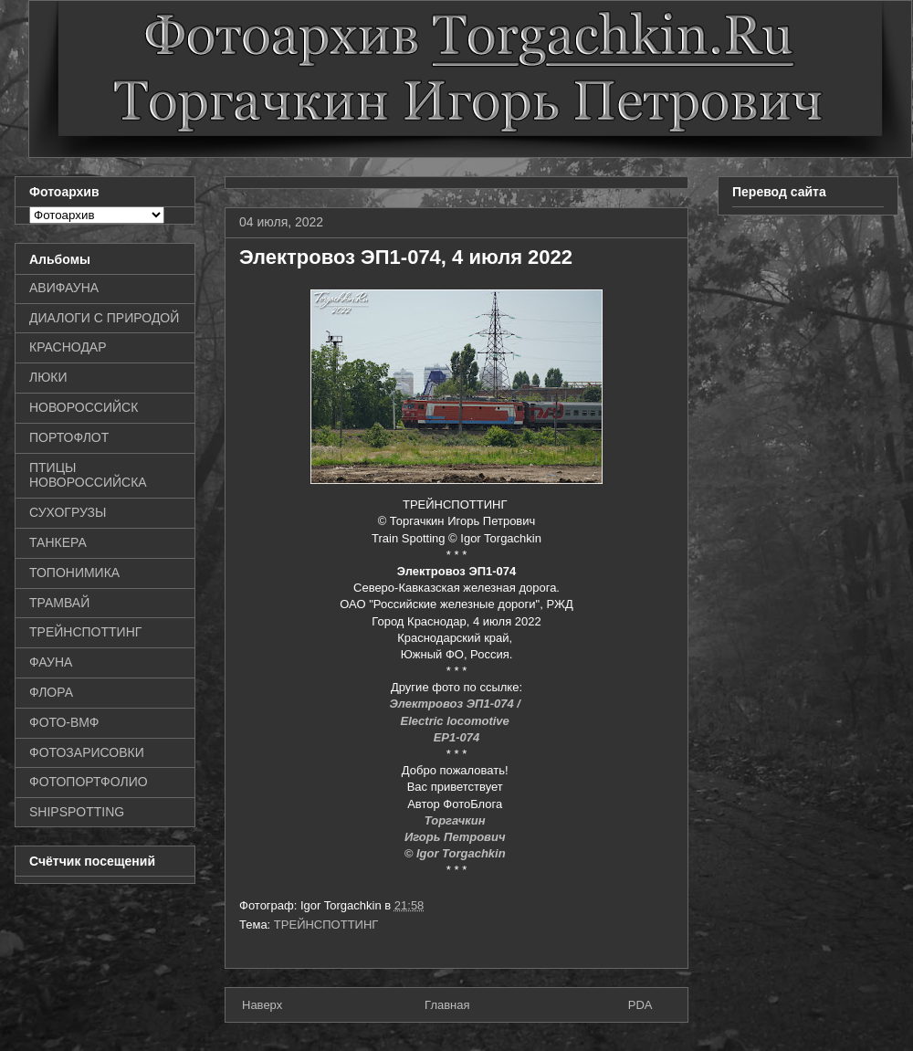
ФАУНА (50, 662)
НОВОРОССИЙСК (83, 407)
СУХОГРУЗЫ (67, 512)
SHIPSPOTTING (76, 811)
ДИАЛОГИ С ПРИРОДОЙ (104, 317)
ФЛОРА (51, 692)
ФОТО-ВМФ (64, 722)
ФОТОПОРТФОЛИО (88, 781)
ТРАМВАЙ (59, 602)
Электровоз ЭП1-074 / (456, 703)
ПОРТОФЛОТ (69, 437)
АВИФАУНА (64, 287)
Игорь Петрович (456, 837)
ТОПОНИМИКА (74, 572)
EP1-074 (457, 737)
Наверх (262, 1005)
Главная (447, 1005)
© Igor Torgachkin (456, 853)
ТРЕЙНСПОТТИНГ (326, 924)
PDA (640, 1005)
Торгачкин (456, 820)
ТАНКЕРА (58, 542)
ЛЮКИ (48, 377)
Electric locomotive (457, 721)
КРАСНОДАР (68, 347)
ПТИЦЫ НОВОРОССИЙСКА (88, 475)
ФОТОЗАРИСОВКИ (86, 752)
